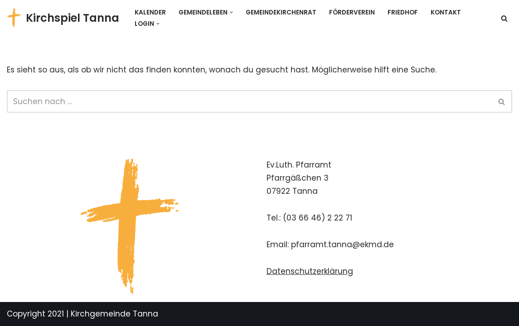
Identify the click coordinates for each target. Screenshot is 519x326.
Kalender (150, 12)
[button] (231, 12)
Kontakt (446, 12)
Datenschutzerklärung (310, 271)
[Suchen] (504, 18)
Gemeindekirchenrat (281, 12)
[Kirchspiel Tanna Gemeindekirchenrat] (63, 18)
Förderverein (352, 12)
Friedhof (403, 12)
